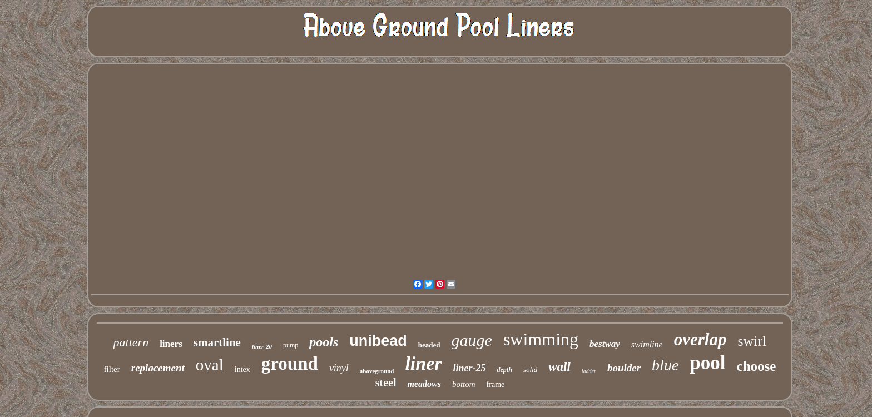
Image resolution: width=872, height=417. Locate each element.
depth (504, 370)
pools (323, 342)
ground (289, 364)
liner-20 (262, 346)
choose (756, 366)
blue (665, 365)
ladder (589, 371)
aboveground (377, 371)
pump (290, 345)
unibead (378, 340)
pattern (131, 342)
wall (559, 367)
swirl (751, 341)
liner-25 (469, 368)
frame (496, 384)
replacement (158, 368)
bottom (463, 384)
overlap (700, 339)
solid (530, 369)
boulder (624, 368)
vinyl (339, 368)
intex (242, 369)
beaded (429, 345)
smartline (217, 342)
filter (112, 369)
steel (386, 382)
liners (171, 344)
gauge (472, 340)
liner (423, 363)
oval (210, 365)
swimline (647, 344)
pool (707, 363)
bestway (604, 344)
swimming (540, 339)
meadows (423, 384)
